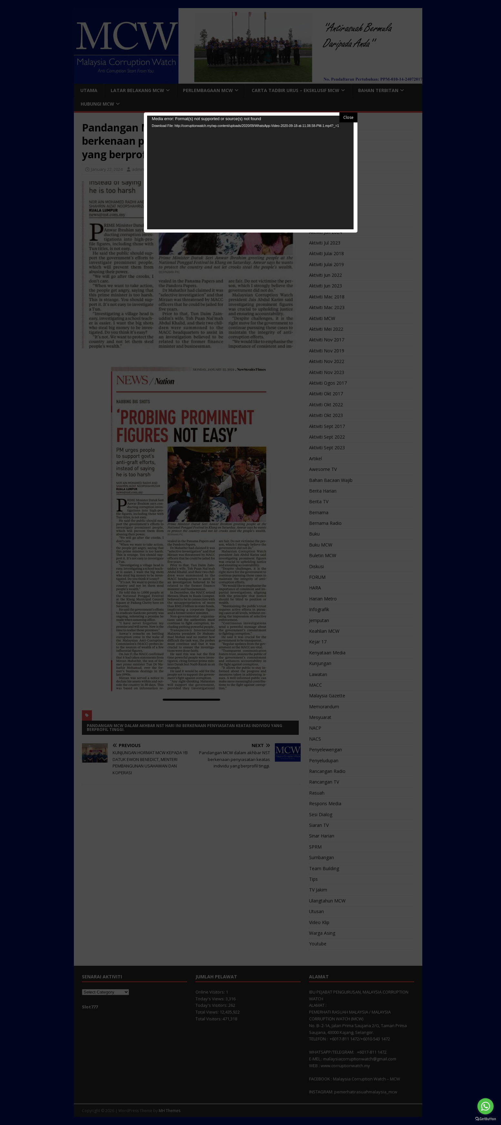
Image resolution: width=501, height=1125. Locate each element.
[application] (250, 172)
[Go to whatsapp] (485, 1106)
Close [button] (348, 117)
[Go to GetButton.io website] (485, 1118)
